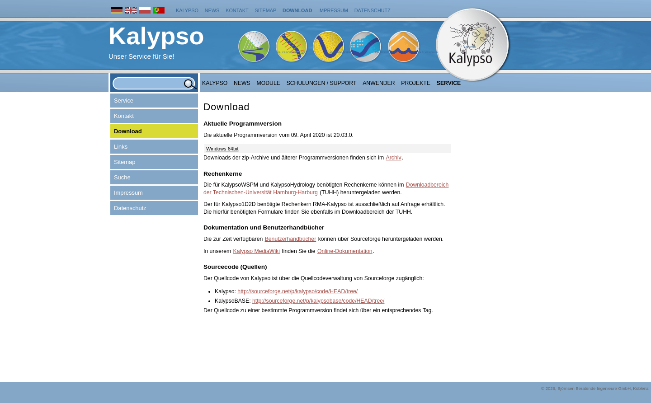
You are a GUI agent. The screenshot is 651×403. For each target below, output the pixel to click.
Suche (122, 177)
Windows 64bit (222, 148)
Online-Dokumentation (345, 251)
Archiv (393, 158)
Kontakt (237, 10)
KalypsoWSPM (340, 52)
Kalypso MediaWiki (256, 251)
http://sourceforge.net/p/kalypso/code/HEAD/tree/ (297, 291)
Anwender (379, 83)
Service (449, 83)
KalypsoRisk (429, 52)
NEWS (242, 83)
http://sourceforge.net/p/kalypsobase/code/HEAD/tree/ (318, 301)
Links (120, 146)
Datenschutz (372, 10)
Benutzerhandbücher (290, 239)
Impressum (333, 10)
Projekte (415, 83)
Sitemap (266, 10)
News (212, 10)
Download (297, 10)
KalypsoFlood (385, 52)
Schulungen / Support (322, 83)
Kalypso (187, 10)
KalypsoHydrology (292, 52)
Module (268, 83)
